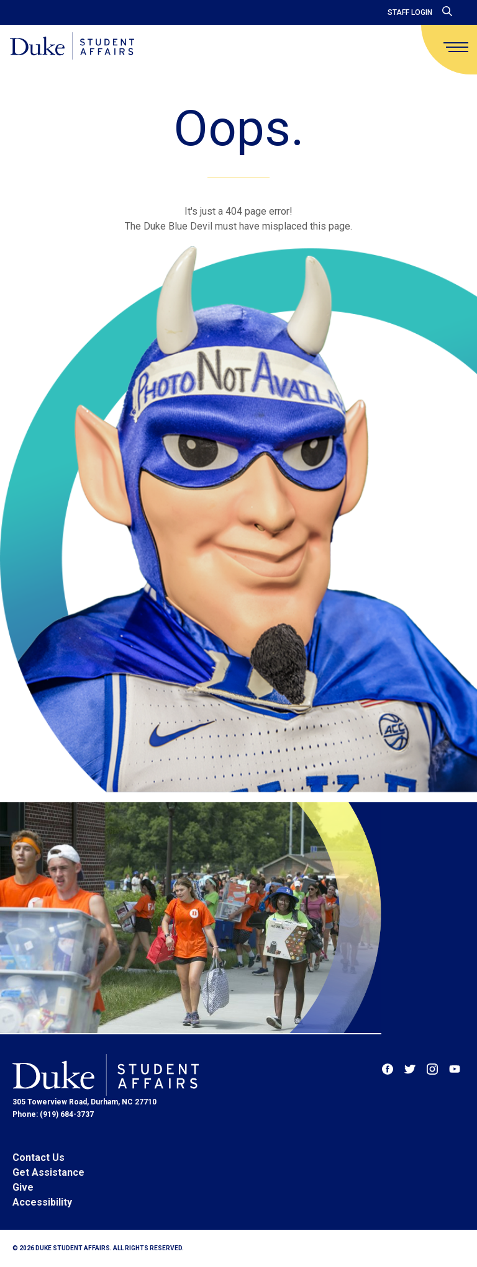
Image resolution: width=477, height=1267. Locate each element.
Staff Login (410, 12)
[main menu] (456, 47)
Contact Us (38, 1157)
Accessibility (42, 1202)
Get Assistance (48, 1172)
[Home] (72, 46)
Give (23, 1187)
